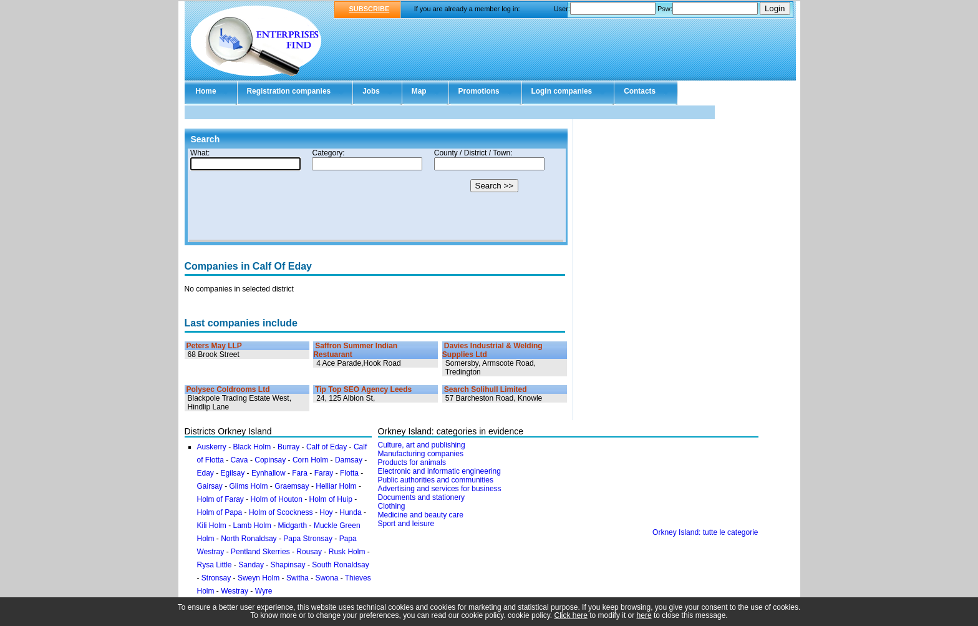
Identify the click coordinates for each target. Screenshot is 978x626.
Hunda (350, 512)
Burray (288, 447)
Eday (205, 473)
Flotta (349, 473)
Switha (297, 578)
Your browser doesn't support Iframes (376, 195)
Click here (571, 615)
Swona (327, 578)
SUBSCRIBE (369, 8)
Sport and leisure (406, 523)
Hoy (325, 512)
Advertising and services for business (439, 488)
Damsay (348, 460)
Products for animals (412, 462)
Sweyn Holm (258, 578)
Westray (234, 591)
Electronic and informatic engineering (439, 471)
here (644, 615)
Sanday (251, 564)
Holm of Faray (220, 499)
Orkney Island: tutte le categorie (705, 532)
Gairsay (210, 486)
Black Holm (252, 447)
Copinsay (270, 460)
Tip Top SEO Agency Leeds (363, 389)
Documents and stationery (421, 497)
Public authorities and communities (435, 480)
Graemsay (291, 486)
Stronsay (216, 578)
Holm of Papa (220, 512)
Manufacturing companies (420, 453)
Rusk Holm (347, 551)
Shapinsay (288, 564)
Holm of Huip (330, 499)
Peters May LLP (214, 345)
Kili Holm (211, 525)
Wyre (264, 591)
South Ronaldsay (340, 564)
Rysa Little (214, 564)
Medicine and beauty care (420, 515)
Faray (324, 473)
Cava (239, 460)
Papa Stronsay (307, 538)
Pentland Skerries (260, 551)
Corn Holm (310, 460)
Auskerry (211, 447)
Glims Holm (249, 486)
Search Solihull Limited (485, 389)
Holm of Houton (277, 499)
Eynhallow (268, 473)
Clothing (391, 506)
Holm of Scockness (281, 512)
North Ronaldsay (248, 538)
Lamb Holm (252, 525)
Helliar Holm (336, 486)
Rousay (309, 551)
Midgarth (292, 525)
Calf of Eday (326, 447)
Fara (299, 473)
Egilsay (233, 473)
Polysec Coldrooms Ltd (228, 389)
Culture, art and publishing (421, 445)
